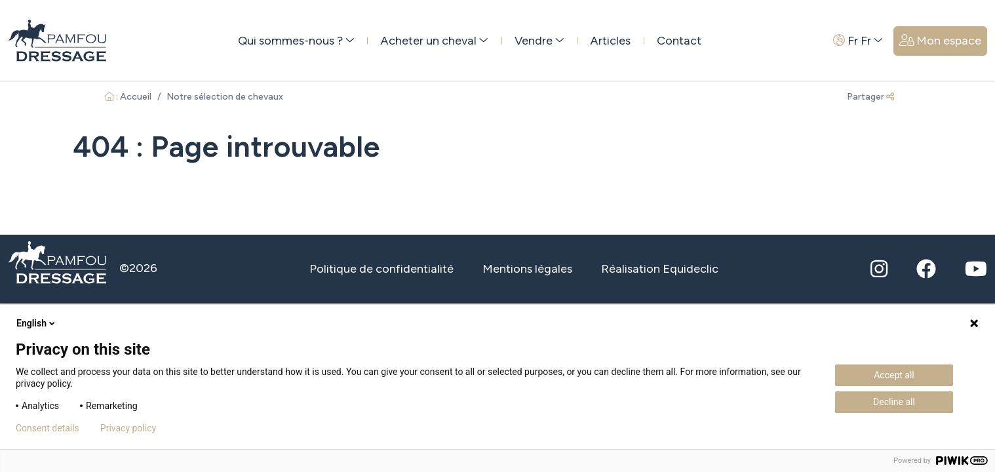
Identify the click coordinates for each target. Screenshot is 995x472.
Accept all (894, 375)
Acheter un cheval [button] (434, 40)
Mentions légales (527, 269)
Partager (870, 96)
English (36, 323)
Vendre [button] (539, 40)
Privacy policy (128, 428)
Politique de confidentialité (381, 269)
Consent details (47, 428)
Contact (679, 40)
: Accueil (128, 96)
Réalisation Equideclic (659, 269)
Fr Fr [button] (858, 40)
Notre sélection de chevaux (224, 96)
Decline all (894, 402)
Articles (610, 40)
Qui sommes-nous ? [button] (296, 40)
